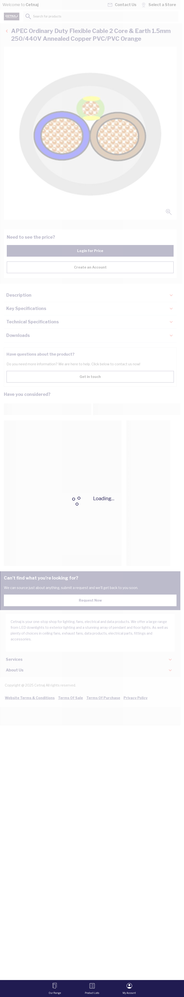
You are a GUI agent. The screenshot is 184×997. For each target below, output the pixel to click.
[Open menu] (55, 988)
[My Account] (129, 988)
